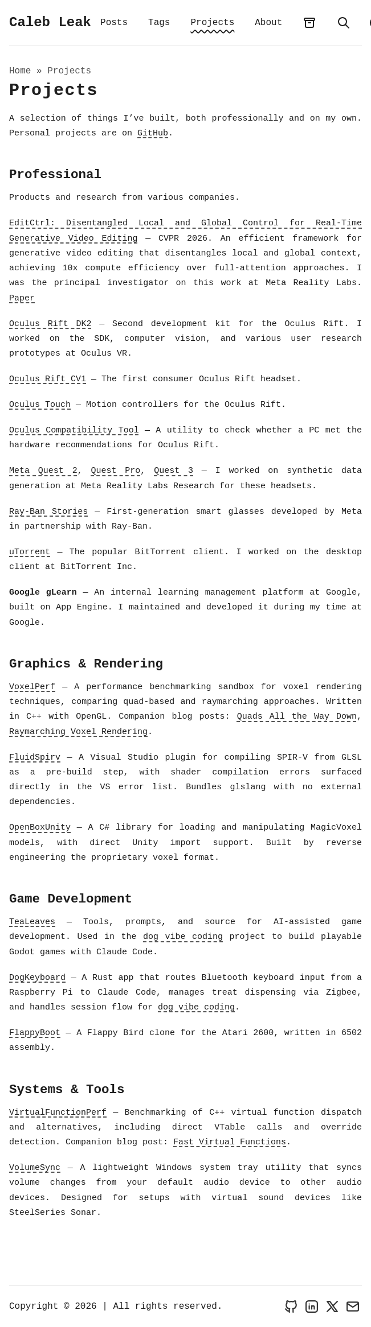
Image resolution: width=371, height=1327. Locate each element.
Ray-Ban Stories (48, 512)
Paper (22, 299)
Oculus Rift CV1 (47, 380)
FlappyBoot (34, 1034)
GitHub (152, 135)
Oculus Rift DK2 (50, 325)
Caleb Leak (50, 23)
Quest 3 (173, 472)
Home (20, 72)
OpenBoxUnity (40, 829)
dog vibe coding (183, 938)
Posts (114, 23)
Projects (212, 23)
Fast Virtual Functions (229, 1143)
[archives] (309, 23)
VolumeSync (34, 1169)
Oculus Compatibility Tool (74, 432)
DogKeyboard (37, 978)
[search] (343, 23)
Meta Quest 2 (43, 472)
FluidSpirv (34, 758)
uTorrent (29, 553)
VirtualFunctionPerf (58, 1113)
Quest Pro (115, 472)
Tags (159, 23)
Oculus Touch (40, 406)
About (268, 23)
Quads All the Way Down (297, 718)
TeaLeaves (32, 923)
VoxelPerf (32, 688)
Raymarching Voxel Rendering (78, 733)
